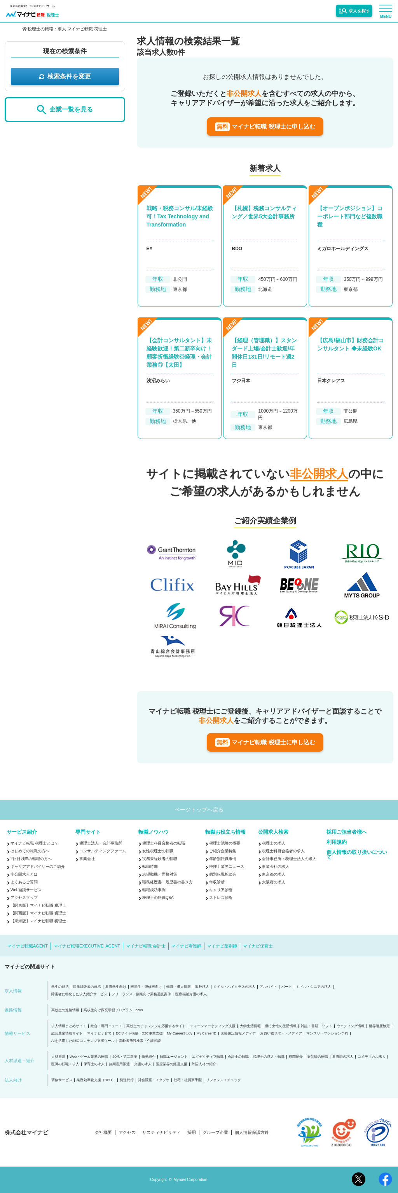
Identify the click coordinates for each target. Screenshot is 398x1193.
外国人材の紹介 (204, 1064)
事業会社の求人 (275, 866)
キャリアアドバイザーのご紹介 (37, 866)
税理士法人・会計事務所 (100, 843)
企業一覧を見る (65, 110)
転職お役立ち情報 (225, 831)
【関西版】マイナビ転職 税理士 (38, 913)
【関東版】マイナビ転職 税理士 (38, 905)
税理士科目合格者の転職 (163, 843)
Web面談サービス (26, 890)
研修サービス (61, 1080)
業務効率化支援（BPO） (96, 1080)
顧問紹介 (296, 1057)
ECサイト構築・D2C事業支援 (139, 1033)
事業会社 (87, 859)
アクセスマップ (24, 897)
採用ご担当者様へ (346, 831)
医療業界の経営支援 (171, 1064)
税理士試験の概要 (224, 843)
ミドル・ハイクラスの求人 (234, 987)
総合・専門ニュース (106, 1026)
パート (286, 987)
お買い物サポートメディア (281, 1033)
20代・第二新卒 (124, 1057)
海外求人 (202, 987)
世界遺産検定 (379, 1026)
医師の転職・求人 (65, 1064)
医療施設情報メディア (238, 1033)
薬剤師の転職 (317, 1057)
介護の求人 (143, 1064)
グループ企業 (215, 1132)
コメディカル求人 (372, 1057)
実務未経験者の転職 (159, 859)
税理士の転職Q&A (158, 897)
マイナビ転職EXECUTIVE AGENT (87, 946)
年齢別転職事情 (222, 859)
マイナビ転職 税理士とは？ (34, 843)
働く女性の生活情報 (281, 1026)
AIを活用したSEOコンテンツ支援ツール (83, 1041)
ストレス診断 (220, 897)
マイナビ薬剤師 (222, 946)
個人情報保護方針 (252, 1132)
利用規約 (336, 842)
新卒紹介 (148, 1057)
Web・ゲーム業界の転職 (89, 1057)
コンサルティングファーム (102, 851)
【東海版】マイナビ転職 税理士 (38, 921)
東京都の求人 (273, 874)
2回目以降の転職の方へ (31, 859)
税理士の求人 (273, 843)
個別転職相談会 (222, 874)
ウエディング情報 (351, 1026)
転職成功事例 (154, 890)
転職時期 (150, 866)
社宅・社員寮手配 (188, 1080)
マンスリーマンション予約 (327, 1033)
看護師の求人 (342, 1057)
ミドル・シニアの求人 (313, 987)
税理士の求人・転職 (269, 1057)
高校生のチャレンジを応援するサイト (156, 1026)
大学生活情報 (250, 1026)
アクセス (127, 1132)
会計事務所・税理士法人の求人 (289, 859)
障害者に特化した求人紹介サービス (79, 994)
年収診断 (217, 882)
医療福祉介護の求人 (191, 994)
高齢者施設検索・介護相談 (140, 1041)
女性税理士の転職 (157, 851)
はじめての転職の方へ (29, 851)
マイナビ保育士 (258, 946)
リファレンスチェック (223, 1080)
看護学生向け (115, 987)
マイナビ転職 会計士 (146, 946)
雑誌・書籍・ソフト (316, 1026)
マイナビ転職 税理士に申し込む (265, 126)
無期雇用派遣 (119, 1064)
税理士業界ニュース (226, 866)
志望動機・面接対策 (159, 874)
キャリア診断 (220, 890)
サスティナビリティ (161, 1132)
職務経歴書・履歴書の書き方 (167, 882)
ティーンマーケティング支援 (213, 1026)
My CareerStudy (179, 1033)
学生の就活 (60, 987)
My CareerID (206, 1033)
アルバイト (268, 987)
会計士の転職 (238, 1057)
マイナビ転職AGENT (27, 946)
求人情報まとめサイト (68, 1026)
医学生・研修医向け (146, 987)
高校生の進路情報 (65, 1010)
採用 (191, 1132)
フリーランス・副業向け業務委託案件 (141, 994)
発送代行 (127, 1080)
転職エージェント (174, 1057)
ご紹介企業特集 (222, 851)
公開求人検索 (273, 831)
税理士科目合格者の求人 (283, 851)
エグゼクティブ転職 (207, 1057)
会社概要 (103, 1132)
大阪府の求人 (273, 882)
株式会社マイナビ (26, 1132)
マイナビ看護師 (186, 946)
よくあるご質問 (24, 882)
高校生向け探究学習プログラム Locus (113, 1010)
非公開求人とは (24, 874)
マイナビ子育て (99, 1033)
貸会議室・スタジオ (153, 1080)
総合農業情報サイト (67, 1033)
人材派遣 (58, 1057)
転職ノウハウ (153, 831)
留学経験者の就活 (87, 987)
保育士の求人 (94, 1064)
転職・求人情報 (178, 987)
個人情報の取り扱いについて (356, 855)
